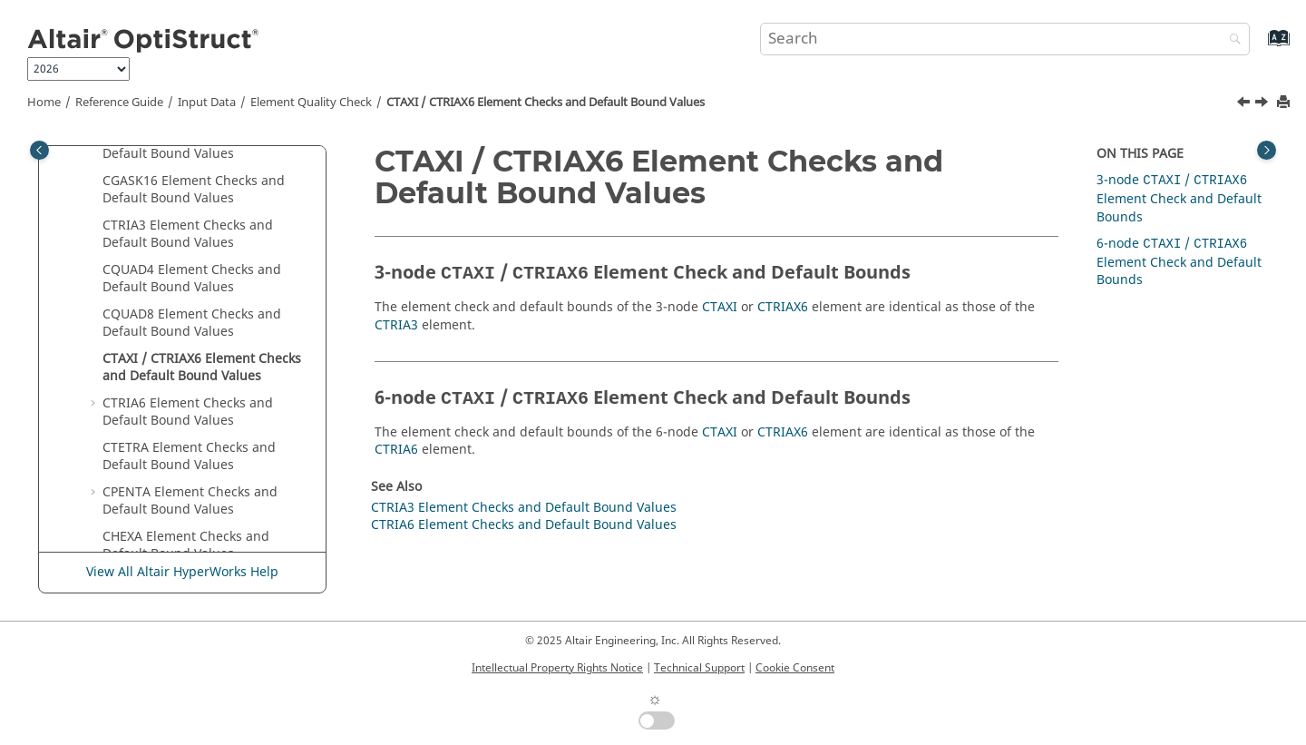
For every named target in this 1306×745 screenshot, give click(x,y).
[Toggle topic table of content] (1266, 150)
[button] (95, 181)
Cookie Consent (794, 668)
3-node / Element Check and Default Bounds (1179, 198)
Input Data (207, 102)
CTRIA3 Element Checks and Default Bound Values (187, 234)
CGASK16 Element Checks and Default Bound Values (193, 190)
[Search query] (1005, 39)
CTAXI (719, 307)
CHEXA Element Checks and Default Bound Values (185, 545)
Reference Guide (119, 102)
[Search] (1230, 40)
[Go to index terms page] (1259, 46)
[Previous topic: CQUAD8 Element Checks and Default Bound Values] (1245, 104)
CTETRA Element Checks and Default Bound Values (189, 456)
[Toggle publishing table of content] (39, 150)
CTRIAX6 (782, 307)
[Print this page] (1285, 103)
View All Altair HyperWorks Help (182, 572)
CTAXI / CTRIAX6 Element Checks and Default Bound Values (545, 102)
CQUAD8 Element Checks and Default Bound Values (191, 323)
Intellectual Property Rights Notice (557, 668)
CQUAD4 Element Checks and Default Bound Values (191, 279)
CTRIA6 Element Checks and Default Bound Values (187, 412)
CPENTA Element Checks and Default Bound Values (190, 501)
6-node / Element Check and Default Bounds (1179, 261)
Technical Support (699, 668)
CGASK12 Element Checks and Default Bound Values (193, 145)
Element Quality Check (311, 102)
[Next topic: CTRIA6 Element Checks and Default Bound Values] (1263, 104)
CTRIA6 (396, 449)
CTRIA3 (396, 325)
